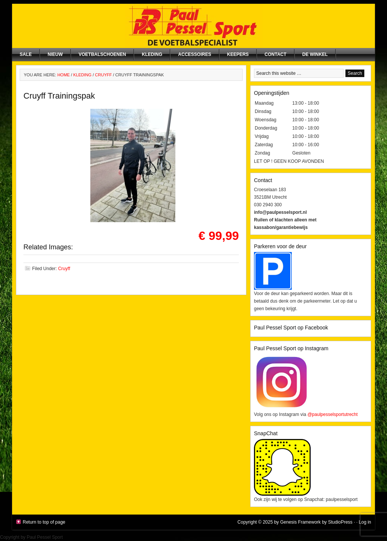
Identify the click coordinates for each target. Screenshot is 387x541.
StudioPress (340, 522)
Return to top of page (44, 522)
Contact (275, 54)
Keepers (238, 54)
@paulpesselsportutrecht (332, 414)
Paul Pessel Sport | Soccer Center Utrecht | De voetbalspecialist (193, 26)
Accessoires (194, 54)
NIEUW (55, 54)
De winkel (315, 54)
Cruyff (64, 268)
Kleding (152, 54)
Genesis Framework (300, 522)
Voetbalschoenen (102, 54)
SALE (26, 54)
